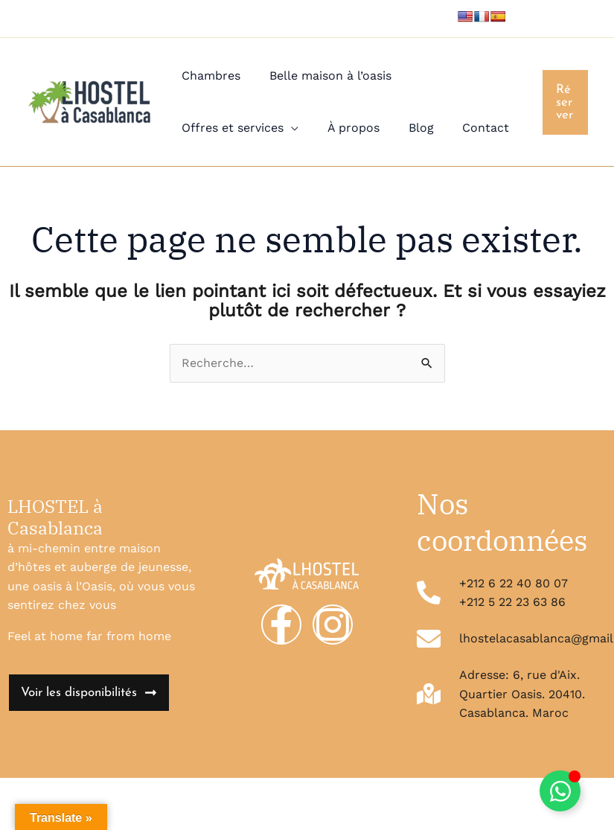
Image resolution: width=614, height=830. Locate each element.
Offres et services (230, 128)
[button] (564, 102)
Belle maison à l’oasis (323, 75)
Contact (468, 128)
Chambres (208, 75)
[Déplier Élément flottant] (560, 790)
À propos (346, 128)
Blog (408, 128)
